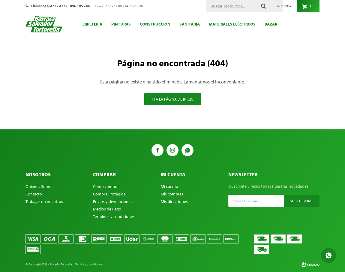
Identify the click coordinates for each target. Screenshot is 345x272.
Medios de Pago (107, 209)
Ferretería (91, 24)
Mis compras (172, 194)
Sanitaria (189, 24)
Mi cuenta (169, 186)
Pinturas (121, 24)
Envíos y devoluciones (112, 201)
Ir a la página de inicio (173, 99)
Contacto (34, 194)
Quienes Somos (39, 186)
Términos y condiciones (114, 216)
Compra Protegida (109, 194)
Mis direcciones (174, 201)
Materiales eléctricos (232, 24)
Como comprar (106, 186)
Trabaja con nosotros (44, 201)
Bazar (271, 24)
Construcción (155, 24)
